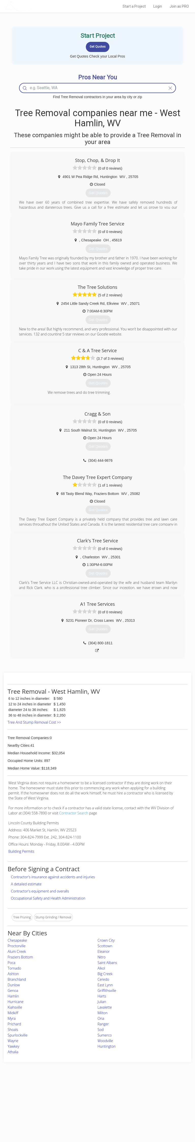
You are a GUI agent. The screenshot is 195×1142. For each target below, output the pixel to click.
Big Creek (105, 973)
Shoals (13, 1029)
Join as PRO (179, 6)
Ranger (103, 1024)
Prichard (14, 1024)
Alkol (101, 968)
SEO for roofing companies (155, 1117)
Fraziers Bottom (20, 957)
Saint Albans (107, 962)
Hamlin (13, 996)
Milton (103, 1012)
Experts (76, 1100)
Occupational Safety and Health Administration (48, 898)
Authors (142, 1105)
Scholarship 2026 (148, 1094)
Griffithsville (107, 990)
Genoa (13, 990)
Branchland (17, 979)
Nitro (102, 957)
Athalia (13, 1051)
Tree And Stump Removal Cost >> (34, 722)
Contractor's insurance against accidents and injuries (53, 877)
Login (157, 6)
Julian (102, 1001)
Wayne (13, 1040)
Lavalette (105, 1007)
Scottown (105, 945)
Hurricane (15, 1001)
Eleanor (104, 951)
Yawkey (13, 1046)
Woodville (105, 1040)
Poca (11, 962)
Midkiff (13, 1012)
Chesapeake (17, 940)
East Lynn (105, 985)
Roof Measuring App (85, 1105)
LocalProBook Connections (155, 1111)
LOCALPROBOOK (34, 6)
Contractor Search (73, 813)
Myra (11, 1018)
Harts (102, 996)
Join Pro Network (83, 1094)
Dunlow (14, 985)
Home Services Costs (35, 1094)
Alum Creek (17, 951)
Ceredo (103, 979)
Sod (101, 1029)
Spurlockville (17, 1035)
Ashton (13, 973)
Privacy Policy (146, 1100)
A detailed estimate (26, 884)
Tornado (14, 968)
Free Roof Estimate (33, 1111)
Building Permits (21, 851)
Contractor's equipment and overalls (40, 891)
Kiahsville (15, 1007)
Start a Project (134, 6)
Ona (101, 1018)
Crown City (106, 940)
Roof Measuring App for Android (93, 1117)
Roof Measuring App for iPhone (93, 1111)
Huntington (107, 1046)
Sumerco (105, 1035)
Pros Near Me (30, 1100)
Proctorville (16, 945)
